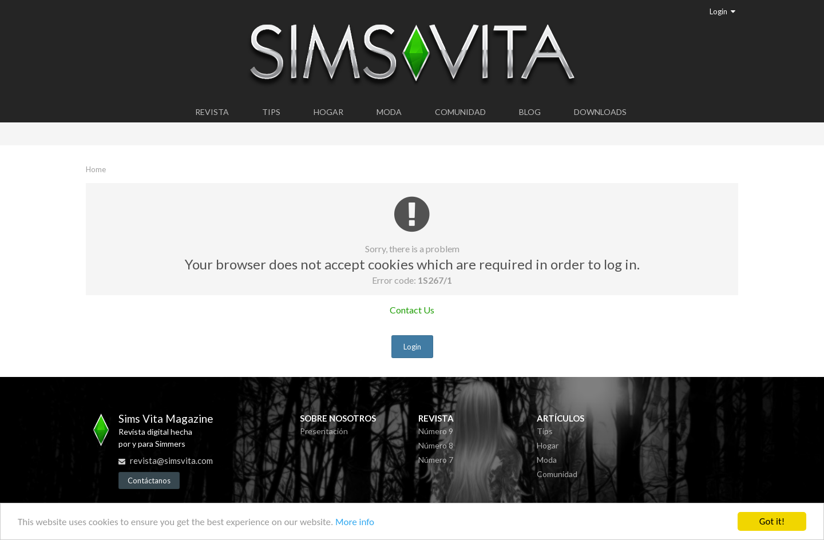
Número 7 (435, 459)
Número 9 (435, 431)
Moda (389, 112)
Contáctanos (149, 480)
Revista (212, 112)
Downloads (600, 112)
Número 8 (435, 445)
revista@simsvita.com (171, 460)
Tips (271, 112)
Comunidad (460, 112)
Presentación (324, 431)
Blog (530, 112)
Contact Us (412, 309)
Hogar (328, 112)
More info (354, 523)
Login (722, 11)
